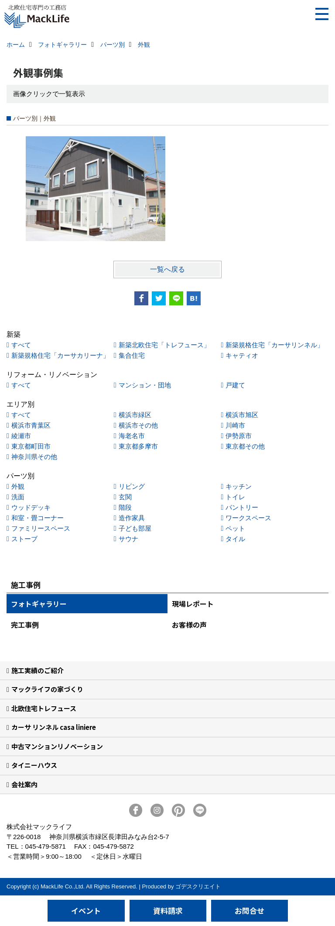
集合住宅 (132, 355)
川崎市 (235, 425)
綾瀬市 (21, 435)
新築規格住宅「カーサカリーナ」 (60, 355)
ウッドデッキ (31, 507)
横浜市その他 (138, 425)
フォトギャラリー (39, 603)
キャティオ (242, 355)
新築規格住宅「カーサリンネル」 (275, 345)
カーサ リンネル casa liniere (53, 727)
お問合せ (249, 910)
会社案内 (24, 784)
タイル (235, 538)
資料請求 (168, 910)
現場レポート (193, 603)
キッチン (239, 486)
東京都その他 (245, 446)
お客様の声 (189, 624)
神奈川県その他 (34, 456)
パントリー (242, 507)
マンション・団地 (145, 385)
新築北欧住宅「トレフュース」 (164, 345)
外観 (17, 486)
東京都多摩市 (138, 446)
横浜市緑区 (135, 414)
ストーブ (24, 538)
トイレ (235, 497)
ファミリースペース (40, 528)
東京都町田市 (31, 446)
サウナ (128, 538)
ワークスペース (248, 518)
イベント (86, 910)
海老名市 (132, 435)
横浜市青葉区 (31, 425)
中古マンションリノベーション (57, 746)
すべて (21, 345)
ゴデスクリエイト (198, 886)
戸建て (235, 385)
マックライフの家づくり (47, 689)
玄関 (125, 497)
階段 (125, 507)
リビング (132, 486)
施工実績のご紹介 (37, 670)
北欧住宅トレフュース (43, 708)
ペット (235, 528)
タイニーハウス (34, 765)
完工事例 (25, 624)
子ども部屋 (135, 528)
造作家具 (132, 518)
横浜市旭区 (242, 414)
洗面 (17, 497)
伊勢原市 (239, 435)
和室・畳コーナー (37, 518)
